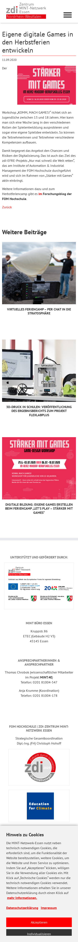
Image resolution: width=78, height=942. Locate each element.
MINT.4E (46, 677)
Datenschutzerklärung (22, 908)
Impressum (49, 908)
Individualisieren (39, 934)
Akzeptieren (39, 922)
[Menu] (67, 15)
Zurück (7, 207)
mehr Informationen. (22, 898)
